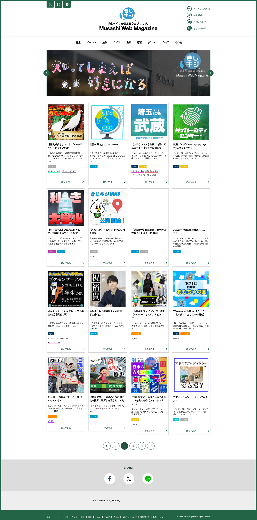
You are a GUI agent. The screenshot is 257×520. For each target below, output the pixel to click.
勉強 (104, 42)
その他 (178, 42)
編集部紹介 (198, 15)
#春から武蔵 (151, 175)
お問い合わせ (199, 21)
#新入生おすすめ (151, 171)
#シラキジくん (53, 338)
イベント (91, 42)
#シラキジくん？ (54, 171)
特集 (78, 42)
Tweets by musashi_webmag (106, 500)
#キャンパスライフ (69, 171)
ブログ (165, 42)
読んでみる (66, 181)
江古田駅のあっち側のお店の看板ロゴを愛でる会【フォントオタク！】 (148, 400)
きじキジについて (201, 8)
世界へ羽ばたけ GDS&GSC (104, 144)
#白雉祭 (134, 338)
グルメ (151, 42)
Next (211, 73)
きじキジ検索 (199, 28)
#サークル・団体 (137, 171)
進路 (128, 42)
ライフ (116, 42)
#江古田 (93, 256)
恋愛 (139, 42)
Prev (46, 73)
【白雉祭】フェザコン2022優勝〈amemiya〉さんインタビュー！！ (147, 314)
